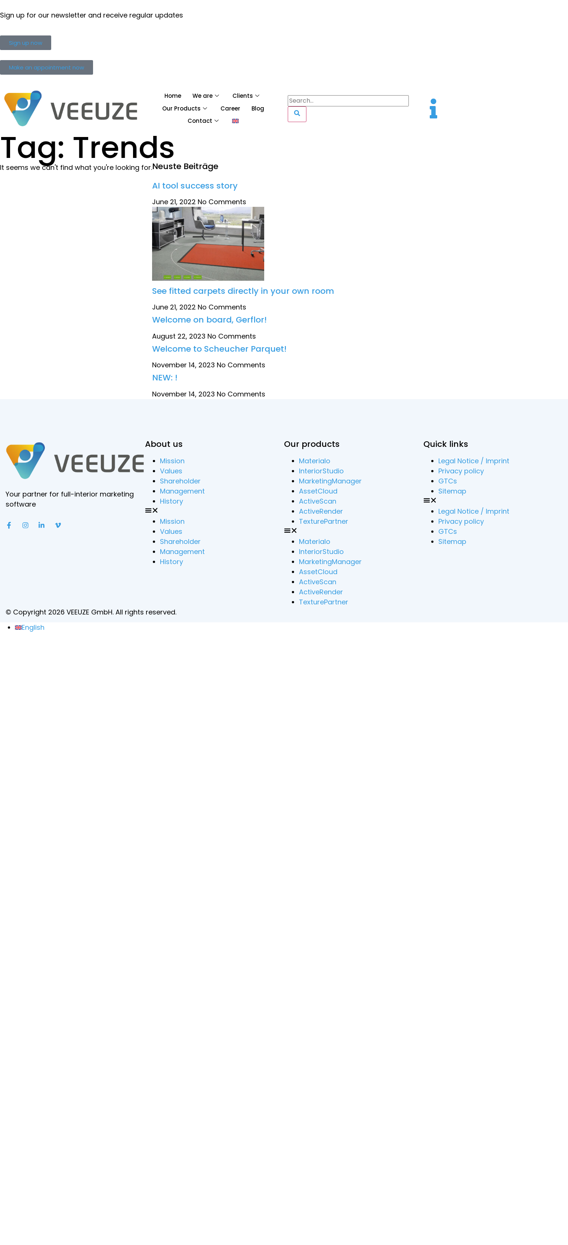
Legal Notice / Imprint (473, 461)
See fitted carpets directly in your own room (243, 291)
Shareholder (180, 481)
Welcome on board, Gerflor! (209, 320)
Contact (203, 121)
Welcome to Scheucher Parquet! (219, 349)
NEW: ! (165, 377)
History (171, 501)
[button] (214, 511)
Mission (172, 461)
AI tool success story (195, 186)
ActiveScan (317, 501)
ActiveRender (321, 511)
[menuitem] (235, 121)
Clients (245, 96)
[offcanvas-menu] (433, 108)
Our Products (184, 108)
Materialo (314, 461)
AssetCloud (318, 491)
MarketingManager (330, 481)
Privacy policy (461, 471)
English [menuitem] (33, 627)
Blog (257, 108)
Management (182, 491)
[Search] (297, 114)
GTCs (447, 481)
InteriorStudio (321, 471)
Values (171, 471)
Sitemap (452, 491)
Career (230, 108)
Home (172, 96)
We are (205, 96)
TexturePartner (323, 521)
